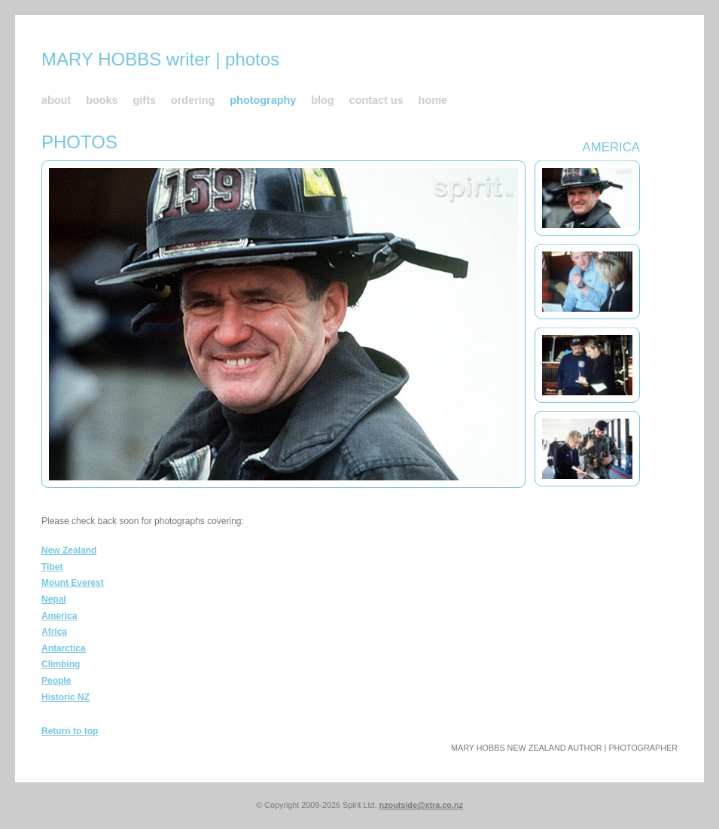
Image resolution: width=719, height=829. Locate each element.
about (56, 100)
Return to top (69, 731)
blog (322, 100)
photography (263, 100)
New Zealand (68, 550)
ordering (193, 100)
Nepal (53, 599)
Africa (54, 631)
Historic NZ (65, 697)
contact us (376, 100)
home (433, 100)
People (56, 680)
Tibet (51, 567)
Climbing (60, 664)
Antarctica (63, 648)
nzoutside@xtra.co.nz (421, 804)
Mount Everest (72, 583)
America (59, 616)
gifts (144, 100)
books (101, 100)
